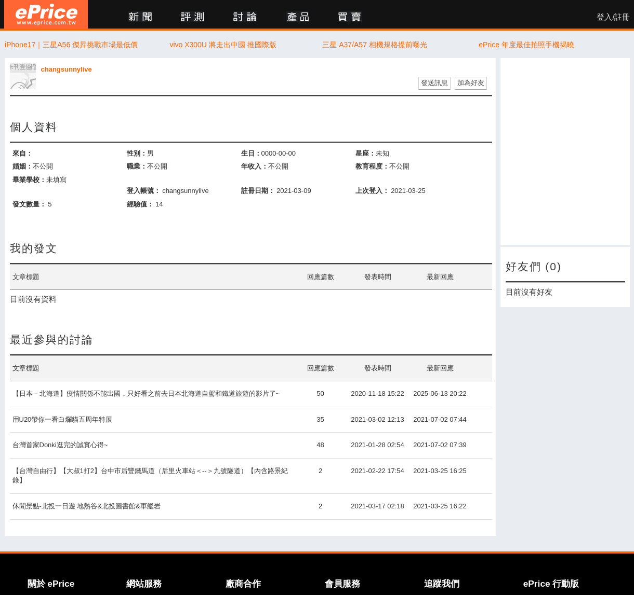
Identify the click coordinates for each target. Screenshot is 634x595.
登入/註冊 (613, 17)
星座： (365, 153)
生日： (251, 153)
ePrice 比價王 (46, 14)
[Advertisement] (565, 151)
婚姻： (22, 166)
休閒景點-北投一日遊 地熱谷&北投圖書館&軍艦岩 (86, 506)
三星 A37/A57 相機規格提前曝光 (374, 44)
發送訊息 (434, 83)
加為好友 (470, 83)
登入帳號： (144, 191)
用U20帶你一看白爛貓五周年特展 (62, 419)
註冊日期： (258, 191)
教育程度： (372, 166)
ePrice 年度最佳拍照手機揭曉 (526, 44)
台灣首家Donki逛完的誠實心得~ (60, 445)
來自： (22, 153)
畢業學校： (29, 180)
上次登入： (372, 191)
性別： (137, 153)
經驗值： (140, 204)
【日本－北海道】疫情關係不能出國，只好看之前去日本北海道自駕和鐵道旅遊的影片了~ (146, 393)
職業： (137, 166)
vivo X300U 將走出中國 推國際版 (222, 44)
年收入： (254, 166)
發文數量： (29, 204)
